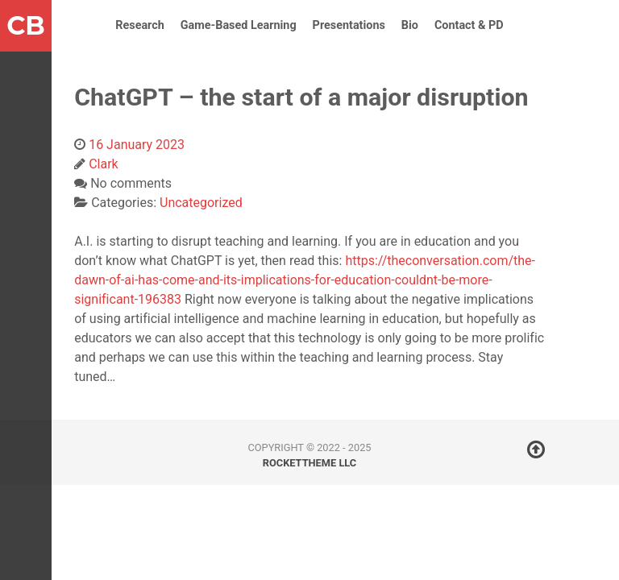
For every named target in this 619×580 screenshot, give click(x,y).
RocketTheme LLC (309, 463)
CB (25, 25)
